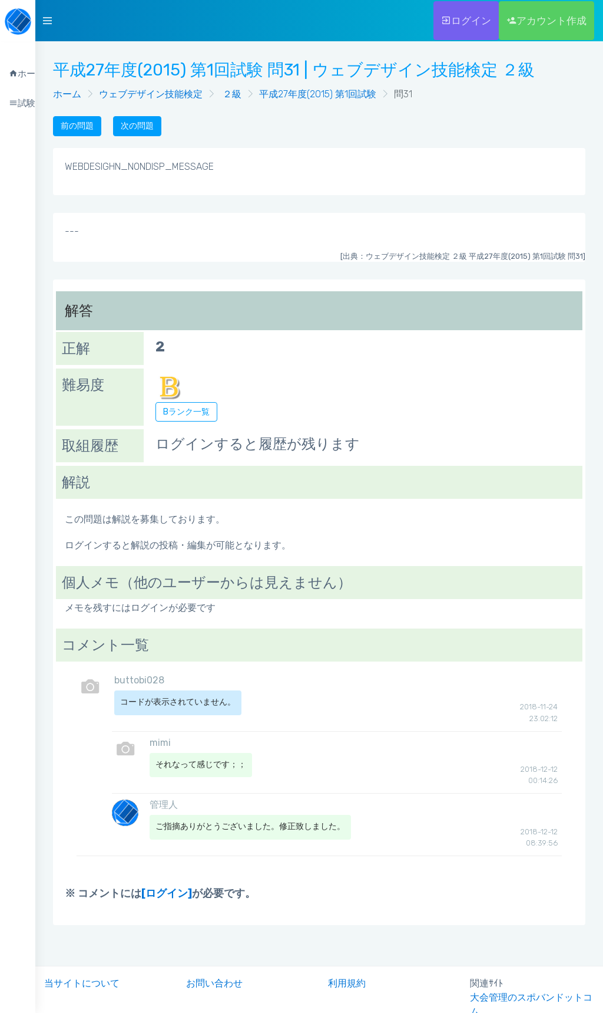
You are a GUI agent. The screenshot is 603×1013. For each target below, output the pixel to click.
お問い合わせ (214, 983)
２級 (230, 94)
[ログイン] (166, 893)
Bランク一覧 (186, 412)
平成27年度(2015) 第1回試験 (317, 94)
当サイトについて (82, 983)
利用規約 (347, 983)
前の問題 (77, 126)
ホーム (67, 94)
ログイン (466, 21)
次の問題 (137, 126)
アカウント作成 (546, 21)
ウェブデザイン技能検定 (151, 94)
